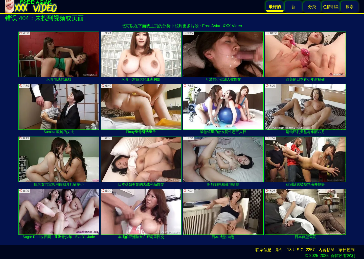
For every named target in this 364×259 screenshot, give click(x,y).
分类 (312, 7)
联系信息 (263, 250)
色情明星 (331, 7)
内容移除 (326, 250)
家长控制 (346, 250)
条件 (279, 250)
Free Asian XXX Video (222, 26)
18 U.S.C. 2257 (301, 250)
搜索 (350, 7)
